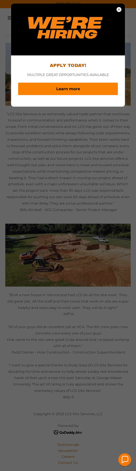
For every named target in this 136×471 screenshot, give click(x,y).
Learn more (68, 88)
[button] (124, 459)
